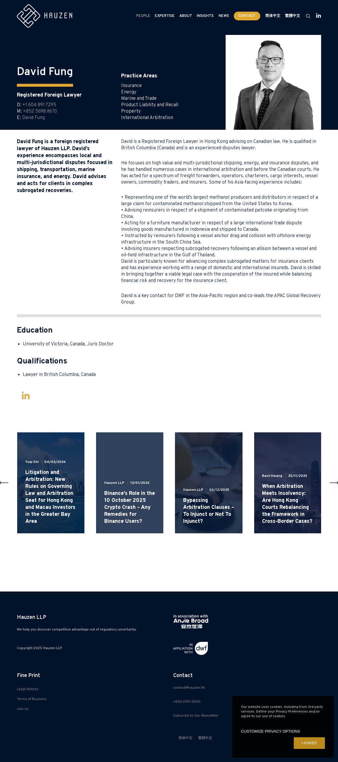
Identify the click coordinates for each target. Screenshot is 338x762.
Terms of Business (32, 699)
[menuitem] (273, 16)
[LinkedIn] (316, 16)
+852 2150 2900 (187, 701)
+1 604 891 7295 (39, 105)
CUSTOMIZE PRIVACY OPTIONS (270, 731)
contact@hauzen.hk (189, 687)
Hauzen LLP (114, 483)
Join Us (23, 709)
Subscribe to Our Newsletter (196, 715)
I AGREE (309, 743)
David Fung (33, 118)
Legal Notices (27, 689)
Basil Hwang (272, 476)
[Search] (305, 16)
